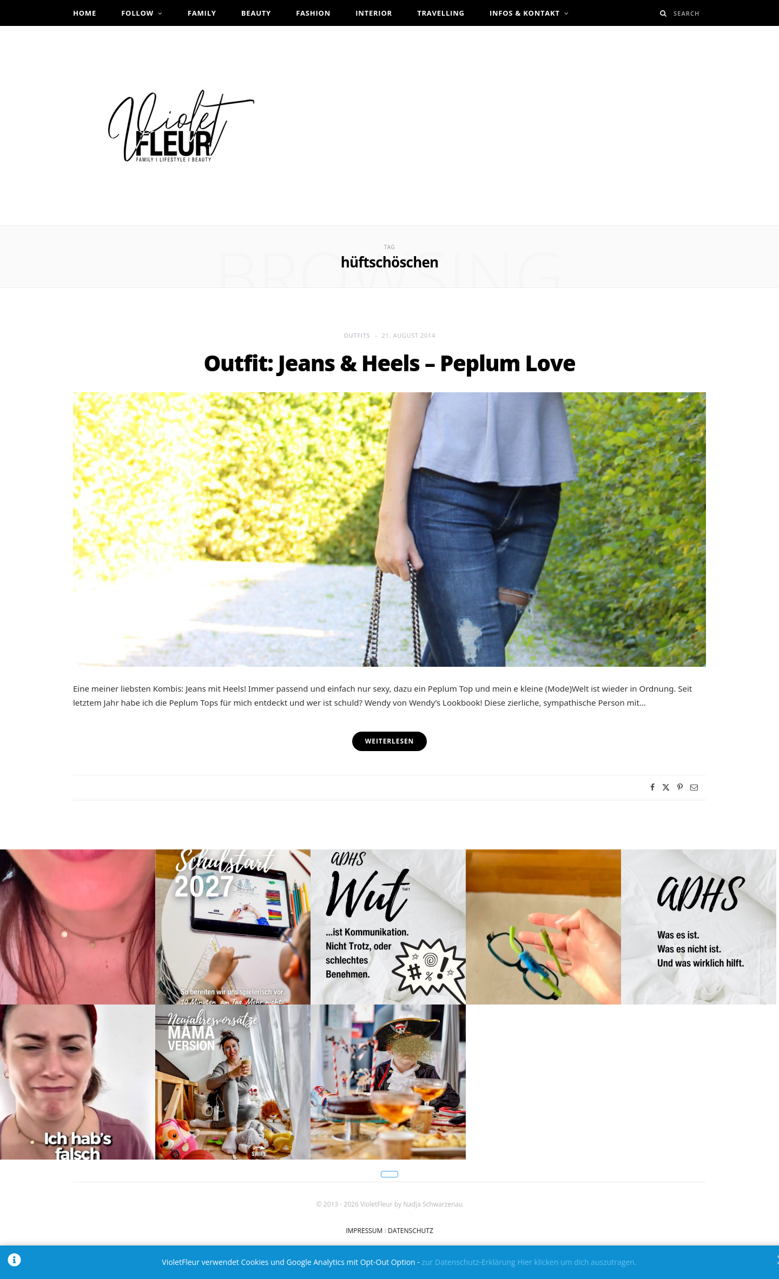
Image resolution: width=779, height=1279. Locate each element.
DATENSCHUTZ (410, 1230)
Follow (137, 13)
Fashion (313, 13)
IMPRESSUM (364, 1230)
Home (84, 13)
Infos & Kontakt (525, 13)
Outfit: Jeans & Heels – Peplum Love (389, 363)
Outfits (357, 335)
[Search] (663, 13)
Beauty (256, 13)
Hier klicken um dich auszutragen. (576, 1262)
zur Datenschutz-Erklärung (468, 1262)
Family (202, 13)
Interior (373, 13)
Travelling (441, 13)
